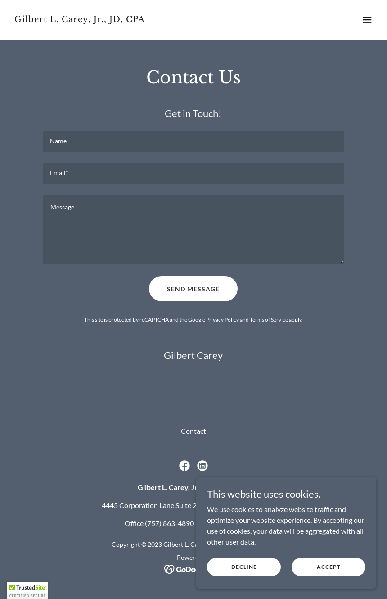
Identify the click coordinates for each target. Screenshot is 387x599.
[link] (79, 19)
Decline (244, 566)
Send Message (193, 289)
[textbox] (193, 141)
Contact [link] (193, 431)
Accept (329, 566)
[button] (367, 20)
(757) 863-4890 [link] (169, 523)
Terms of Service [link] (269, 319)
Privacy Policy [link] (222, 319)
